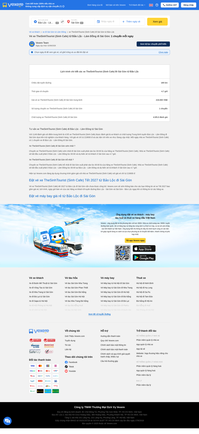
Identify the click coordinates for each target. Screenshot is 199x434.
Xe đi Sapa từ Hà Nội (38, 301)
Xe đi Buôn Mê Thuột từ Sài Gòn (43, 283)
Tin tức (68, 345)
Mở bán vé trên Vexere (116, 5)
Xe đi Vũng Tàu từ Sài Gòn (40, 288)
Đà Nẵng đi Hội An (144, 301)
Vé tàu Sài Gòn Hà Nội (75, 296)
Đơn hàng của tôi (95, 5)
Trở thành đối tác (137, 5)
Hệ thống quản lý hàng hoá (149, 362)
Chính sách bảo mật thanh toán (114, 349)
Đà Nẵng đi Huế (143, 305)
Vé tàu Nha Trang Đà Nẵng (76, 301)
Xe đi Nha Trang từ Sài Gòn (41, 292)
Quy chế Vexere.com (110, 340)
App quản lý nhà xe (144, 344)
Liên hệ (68, 349)
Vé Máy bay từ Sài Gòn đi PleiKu (115, 305)
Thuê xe (141, 278)
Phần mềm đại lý (143, 375)
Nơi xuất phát (43, 20)
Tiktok (71, 367)
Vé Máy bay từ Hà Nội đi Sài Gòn (115, 283)
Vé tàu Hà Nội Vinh (73, 310)
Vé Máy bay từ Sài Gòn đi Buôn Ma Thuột (116, 311)
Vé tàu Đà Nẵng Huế (74, 305)
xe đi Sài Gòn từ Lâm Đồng (53, 32)
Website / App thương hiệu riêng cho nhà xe (152, 354)
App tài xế (140, 349)
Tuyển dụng (70, 340)
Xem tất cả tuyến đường (99, 314)
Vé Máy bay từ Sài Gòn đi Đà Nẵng (116, 296)
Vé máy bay (107, 278)
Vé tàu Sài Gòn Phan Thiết (76, 288)
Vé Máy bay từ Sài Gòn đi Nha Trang (116, 288)
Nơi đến (74, 20)
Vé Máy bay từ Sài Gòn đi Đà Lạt (115, 301)
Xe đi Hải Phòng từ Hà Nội (40, 305)
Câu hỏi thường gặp (109, 361)
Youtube (72, 371)
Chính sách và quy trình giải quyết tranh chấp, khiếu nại (115, 355)
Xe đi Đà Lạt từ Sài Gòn (39, 296)
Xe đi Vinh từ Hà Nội (38, 310)
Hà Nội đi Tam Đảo (144, 296)
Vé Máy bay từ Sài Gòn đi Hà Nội (115, 292)
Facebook (73, 362)
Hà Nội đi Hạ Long (144, 288)
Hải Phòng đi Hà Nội (145, 310)
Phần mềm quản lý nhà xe (147, 340)
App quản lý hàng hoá (145, 370)
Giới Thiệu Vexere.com (75, 336)
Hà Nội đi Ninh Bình (144, 283)
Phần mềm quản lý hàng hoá (148, 366)
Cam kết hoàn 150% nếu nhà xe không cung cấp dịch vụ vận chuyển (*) (43, 4)
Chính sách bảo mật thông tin (113, 345)
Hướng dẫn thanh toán (110, 336)
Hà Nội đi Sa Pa (143, 292)
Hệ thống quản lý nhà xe (148, 336)
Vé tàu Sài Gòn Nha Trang (76, 283)
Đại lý (139, 381)
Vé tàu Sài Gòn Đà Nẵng (75, 292)
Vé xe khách (34, 32)
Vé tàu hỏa (71, 278)
